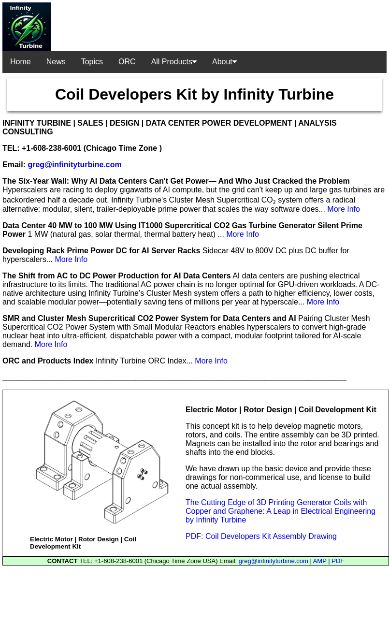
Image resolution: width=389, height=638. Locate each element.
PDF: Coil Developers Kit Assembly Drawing (261, 536)
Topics (92, 62)
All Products (174, 62)
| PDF (336, 561)
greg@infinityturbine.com (74, 164)
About (224, 62)
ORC (127, 62)
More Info (343, 209)
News (56, 62)
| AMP (319, 561)
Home (20, 62)
